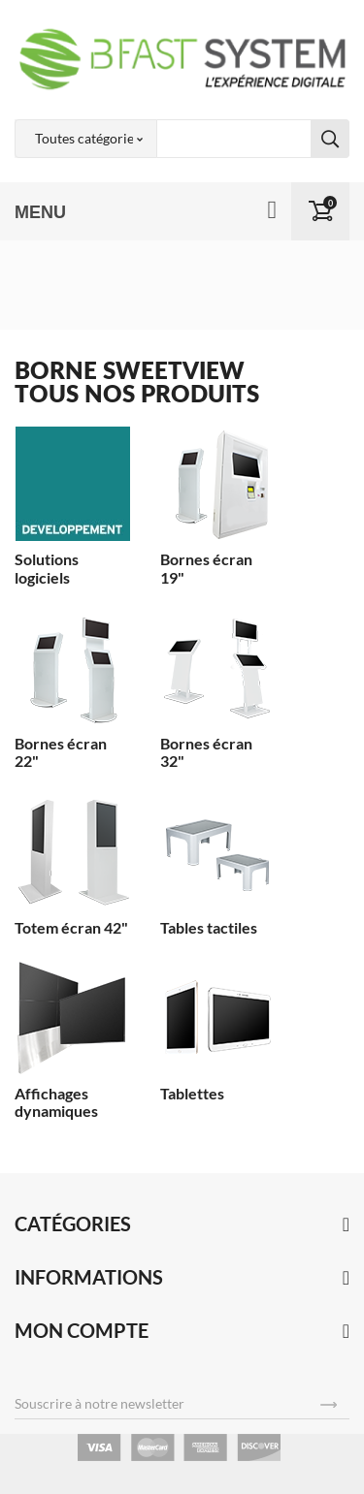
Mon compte (82, 1330)
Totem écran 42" (71, 927)
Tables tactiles (208, 927)
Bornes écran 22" (61, 752)
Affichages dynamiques (56, 1102)
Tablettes (192, 1093)
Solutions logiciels (47, 568)
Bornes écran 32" (206, 752)
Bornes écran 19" (206, 568)
